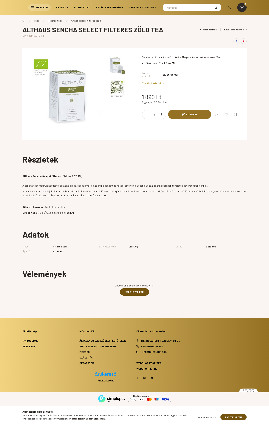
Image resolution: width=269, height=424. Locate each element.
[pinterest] (244, 41)
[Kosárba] (189, 114)
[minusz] (147, 114)
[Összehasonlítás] (216, 114)
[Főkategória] (23, 21)
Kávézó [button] (61, 7)
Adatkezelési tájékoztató (97, 346)
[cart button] (242, 7)
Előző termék (208, 29)
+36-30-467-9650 (152, 346)
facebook (137, 378)
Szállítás (86, 357)
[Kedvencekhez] (226, 114)
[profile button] (229, 7)
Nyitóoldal (30, 340)
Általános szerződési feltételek (102, 340)
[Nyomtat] (235, 114)
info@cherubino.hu (154, 351)
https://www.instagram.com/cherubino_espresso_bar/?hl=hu (144, 378)
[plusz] (161, 114)
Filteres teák (55, 20)
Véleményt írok (135, 292)
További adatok (153, 83)
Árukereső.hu (106, 381)
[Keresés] (192, 7)
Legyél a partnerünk (109, 7)
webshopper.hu (146, 368)
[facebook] (236, 41)
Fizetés (84, 351)
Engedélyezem (233, 417)
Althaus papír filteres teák (86, 20)
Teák (36, 20)
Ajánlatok (81, 7)
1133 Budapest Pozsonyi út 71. (160, 340)
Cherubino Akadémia (142, 7)
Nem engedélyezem (208, 417)
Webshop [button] (39, 7)
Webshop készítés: (149, 363)
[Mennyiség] (154, 114)
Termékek (28, 346)
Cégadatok (86, 363)
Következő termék (235, 29)
